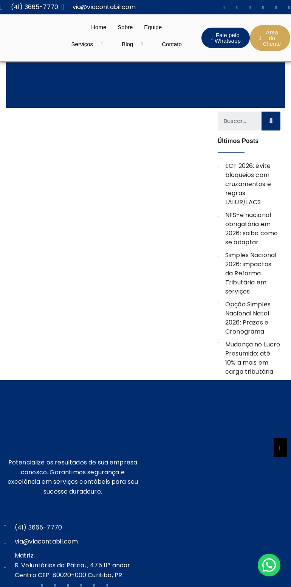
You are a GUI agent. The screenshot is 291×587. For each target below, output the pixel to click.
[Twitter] (249, 7)
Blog (135, 44)
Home (98, 27)
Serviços (89, 44)
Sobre (125, 27)
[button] (269, 565)
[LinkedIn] (263, 7)
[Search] (271, 121)
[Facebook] (223, 7)
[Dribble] (276, 7)
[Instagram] (237, 7)
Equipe (153, 27)
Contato (172, 44)
